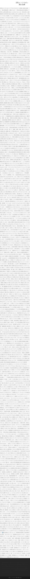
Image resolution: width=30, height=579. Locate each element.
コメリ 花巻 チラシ (7, 572)
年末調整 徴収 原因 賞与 (20, 564)
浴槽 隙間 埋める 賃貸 (7, 562)
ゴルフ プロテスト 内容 (12, 568)
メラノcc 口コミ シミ (9, 570)
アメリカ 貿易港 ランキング (18, 562)
